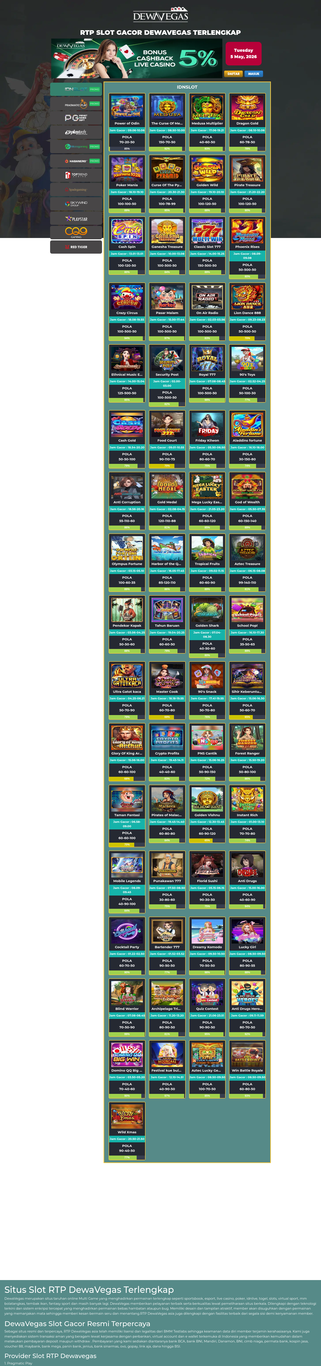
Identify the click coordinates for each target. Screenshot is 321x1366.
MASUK (253, 74)
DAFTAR (234, 74)
